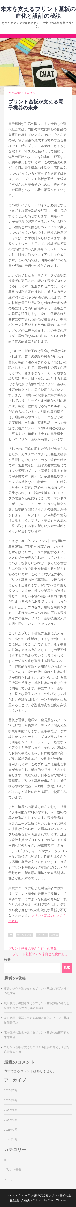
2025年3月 (10, 1130)
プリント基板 (24, 935)
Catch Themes (57, 1200)
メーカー (42, 935)
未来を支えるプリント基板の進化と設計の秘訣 (38, 12)
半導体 (54, 935)
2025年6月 (10, 1100)
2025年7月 (10, 1090)
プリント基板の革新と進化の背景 (32, 948)
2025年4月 (10, 1120)
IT (11, 935)
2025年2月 (10, 1140)
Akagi (31, 93)
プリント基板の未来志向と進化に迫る (40, 954)
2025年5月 (10, 1110)
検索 (7, 960)
